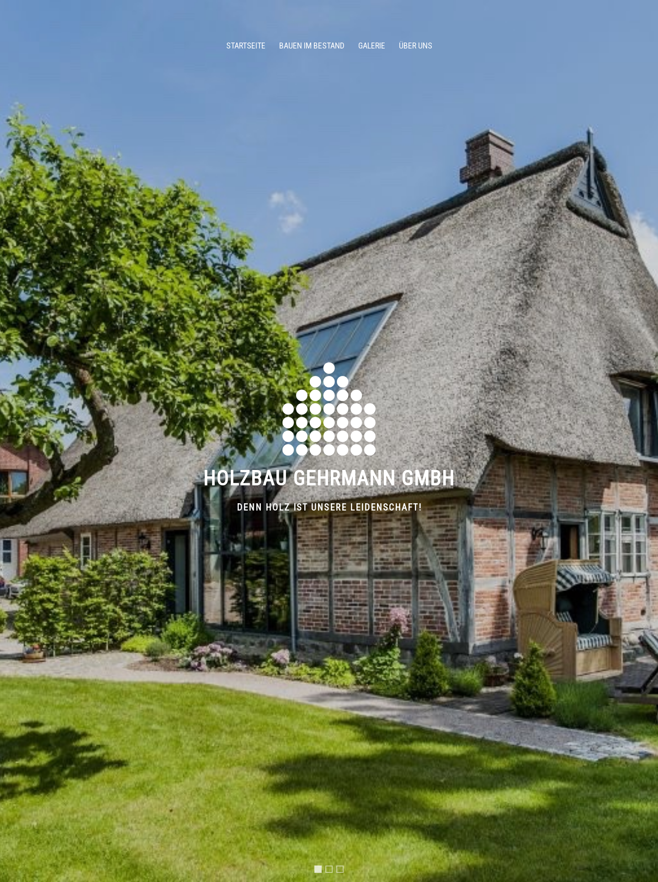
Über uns (415, 45)
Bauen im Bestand (312, 45)
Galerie (371, 45)
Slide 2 (332, 870)
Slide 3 (343, 870)
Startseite (245, 45)
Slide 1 (320, 872)
